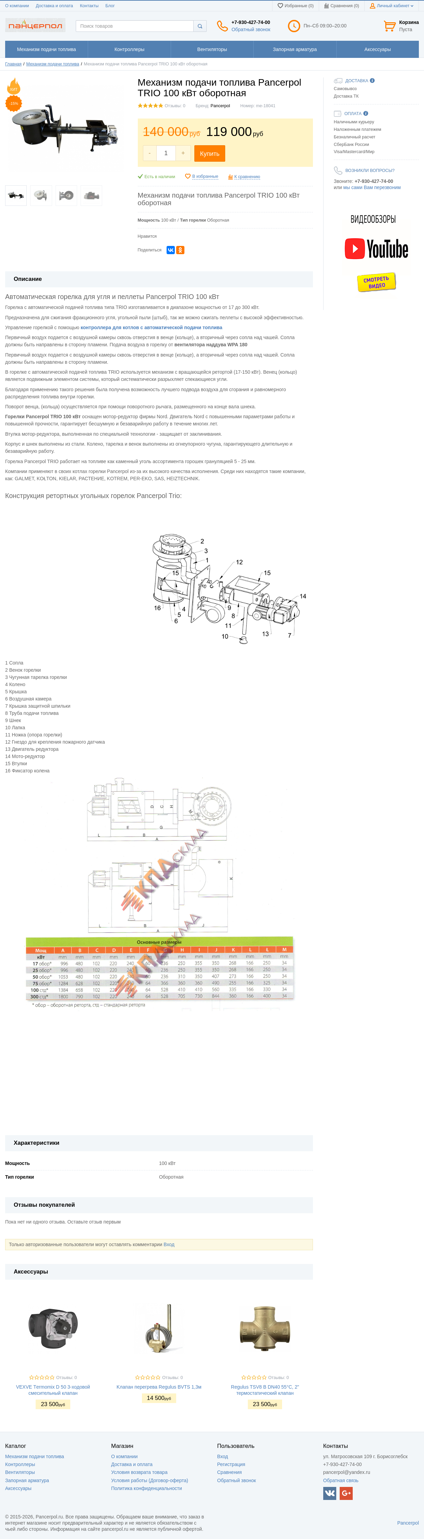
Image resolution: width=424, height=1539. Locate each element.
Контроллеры (20, 1464)
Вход (168, 1244)
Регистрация (231, 1464)
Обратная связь (341, 1480)
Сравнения (229, 1472)
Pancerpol (220, 105)
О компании (17, 5)
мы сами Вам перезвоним (372, 187)
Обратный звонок (250, 29)
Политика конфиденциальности (146, 1488)
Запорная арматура (27, 1480)
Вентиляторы (20, 1472)
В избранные (205, 176)
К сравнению (247, 176)
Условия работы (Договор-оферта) (149, 1480)
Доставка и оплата (54, 5)
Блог (110, 5)
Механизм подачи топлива (53, 64)
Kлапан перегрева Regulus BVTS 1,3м (159, 1387)
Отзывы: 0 (175, 105)
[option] (376, 250)
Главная (13, 64)
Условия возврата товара (139, 1472)
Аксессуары (18, 1488)
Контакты (89, 5)
